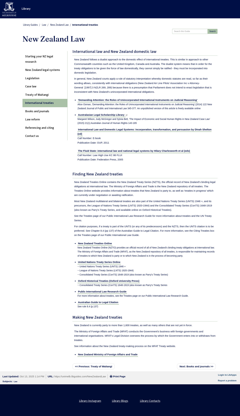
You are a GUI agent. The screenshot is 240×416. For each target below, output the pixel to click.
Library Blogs (120, 401)
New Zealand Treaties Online (95, 243)
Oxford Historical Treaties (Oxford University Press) (108, 280)
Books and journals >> (196, 366)
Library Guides (30, 25)
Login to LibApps (227, 375)
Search (212, 31)
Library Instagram (90, 401)
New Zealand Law (59, 25)
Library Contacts (150, 401)
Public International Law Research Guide (102, 291)
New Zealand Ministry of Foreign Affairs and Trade (108, 354)
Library (26, 9)
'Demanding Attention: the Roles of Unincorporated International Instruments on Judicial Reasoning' (138, 100)
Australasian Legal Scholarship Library (101, 114)
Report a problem (227, 380)
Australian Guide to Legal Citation (98, 302)
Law (44, 25)
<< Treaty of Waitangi (93, 366)
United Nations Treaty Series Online (99, 262)
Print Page (117, 376)
